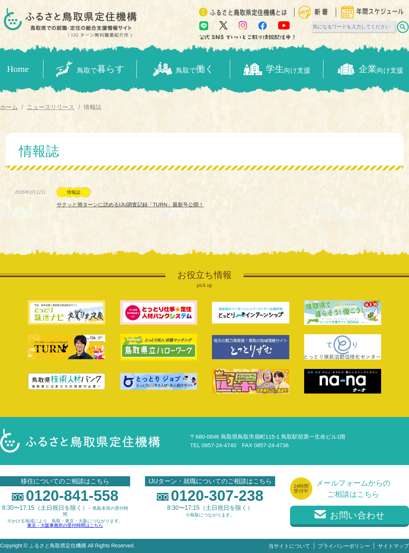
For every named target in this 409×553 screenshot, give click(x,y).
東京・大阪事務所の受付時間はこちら (65, 525)
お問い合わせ (350, 515)
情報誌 (73, 192)
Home (18, 69)
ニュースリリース (50, 107)
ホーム (9, 107)
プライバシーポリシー (344, 546)
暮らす (90, 69)
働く (183, 69)
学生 (276, 69)
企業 (370, 69)
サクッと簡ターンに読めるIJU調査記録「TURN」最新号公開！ (130, 205)
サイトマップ (393, 546)
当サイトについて (289, 546)
